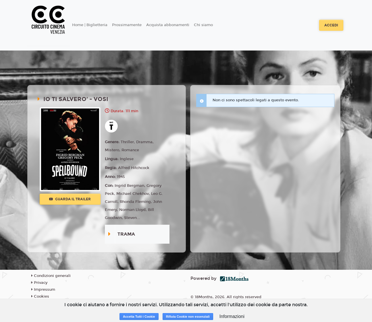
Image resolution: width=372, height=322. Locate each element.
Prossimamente (127, 25)
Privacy (39, 282)
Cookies (40, 296)
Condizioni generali (51, 275)
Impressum (43, 289)
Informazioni (231, 316)
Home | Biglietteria (89, 25)
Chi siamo (203, 25)
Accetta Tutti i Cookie (139, 316)
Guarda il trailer (70, 199)
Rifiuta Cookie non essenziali (188, 316)
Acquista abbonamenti (167, 25)
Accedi (331, 25)
